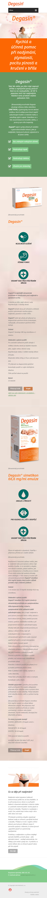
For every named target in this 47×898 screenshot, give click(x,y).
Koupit (28, 388)
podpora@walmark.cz (28, 875)
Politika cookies (34, 894)
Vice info (13, 851)
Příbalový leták (15, 388)
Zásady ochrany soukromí (32, 892)
